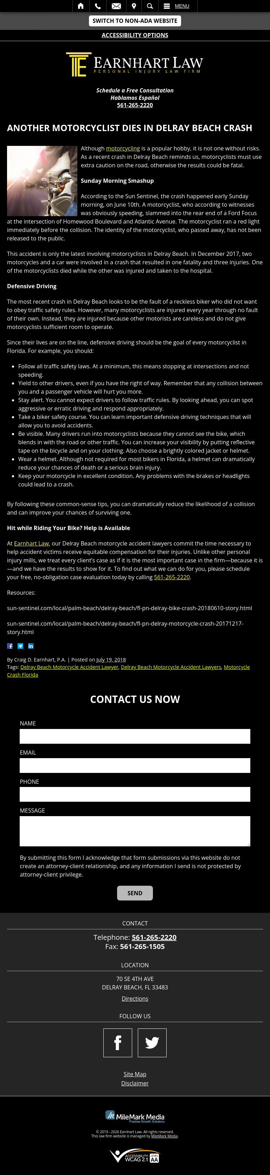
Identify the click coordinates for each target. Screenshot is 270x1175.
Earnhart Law (31, 543)
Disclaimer (135, 1083)
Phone (29, 782)
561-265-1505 (142, 946)
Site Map (135, 1074)
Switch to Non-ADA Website (134, 21)
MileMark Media (164, 1136)
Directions (135, 998)
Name (28, 723)
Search (150, 6)
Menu (182, 6)
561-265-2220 (135, 105)
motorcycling (123, 148)
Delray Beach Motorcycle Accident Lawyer (69, 667)
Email (116, 6)
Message (32, 810)
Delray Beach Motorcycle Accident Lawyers (171, 667)
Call (98, 6)
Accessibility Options (135, 35)
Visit (134, 6)
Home (81, 6)
